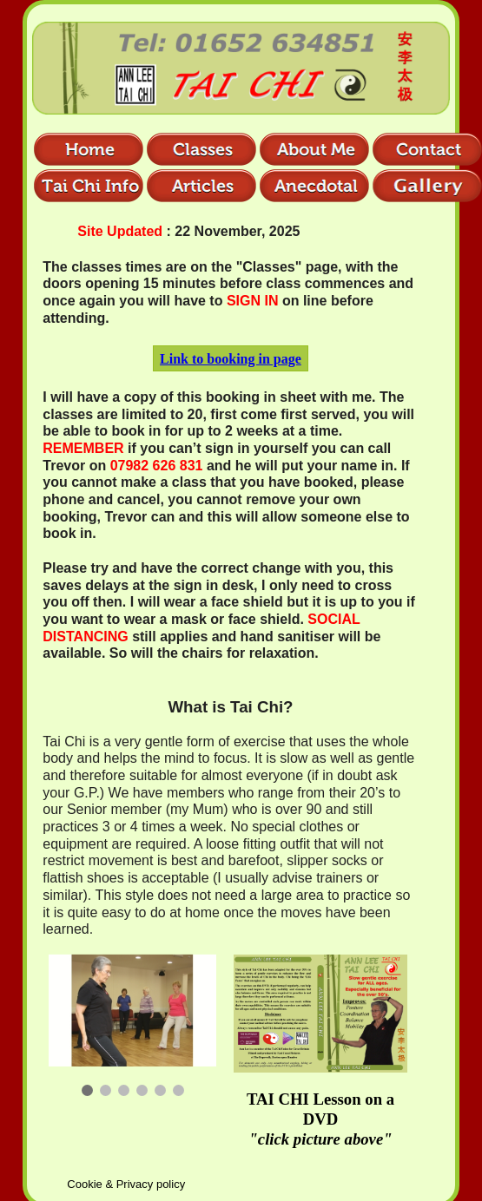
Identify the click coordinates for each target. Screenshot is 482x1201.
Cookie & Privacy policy (126, 1184)
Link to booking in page (230, 358)
